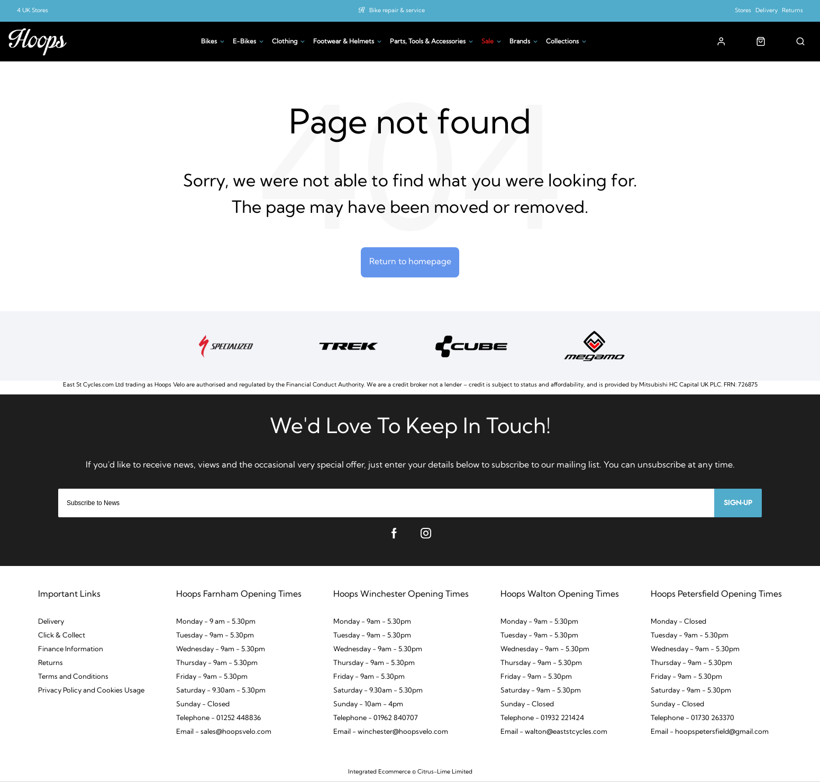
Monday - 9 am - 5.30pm (216, 622)
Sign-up (738, 503)
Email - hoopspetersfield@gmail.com (710, 732)
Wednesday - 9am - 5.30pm (220, 649)
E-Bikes (244, 42)
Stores (743, 11)
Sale (487, 42)
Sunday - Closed (203, 705)
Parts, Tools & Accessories (428, 42)
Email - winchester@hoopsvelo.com (390, 732)
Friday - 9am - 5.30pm (212, 677)
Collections (562, 42)
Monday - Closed (678, 622)
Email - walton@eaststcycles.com (553, 732)
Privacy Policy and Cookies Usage (91, 691)
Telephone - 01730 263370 (692, 718)
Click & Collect (61, 636)
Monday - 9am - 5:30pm (539, 622)
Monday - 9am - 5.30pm (372, 622)
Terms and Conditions (73, 677)
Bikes (209, 42)
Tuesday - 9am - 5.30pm (215, 636)
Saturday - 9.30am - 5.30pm (221, 691)
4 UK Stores (32, 11)
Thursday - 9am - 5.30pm (217, 663)
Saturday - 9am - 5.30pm (540, 691)
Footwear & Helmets (343, 42)
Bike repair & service (397, 11)
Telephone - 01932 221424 (542, 718)
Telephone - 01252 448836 (218, 718)
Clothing (284, 42)
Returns (792, 11)
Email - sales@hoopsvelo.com (223, 732)
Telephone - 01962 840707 (375, 718)
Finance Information (70, 649)
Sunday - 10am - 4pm (368, 705)
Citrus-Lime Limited (444, 772)
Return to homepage (410, 262)
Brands (519, 42)
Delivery (766, 11)
